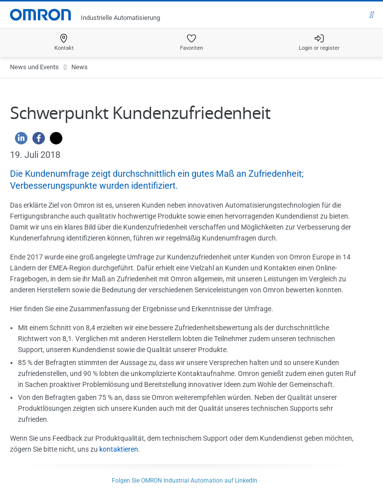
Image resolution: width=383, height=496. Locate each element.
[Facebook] (36, 140)
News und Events (34, 67)
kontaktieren (118, 449)
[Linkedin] (18, 140)
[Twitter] (53, 140)
